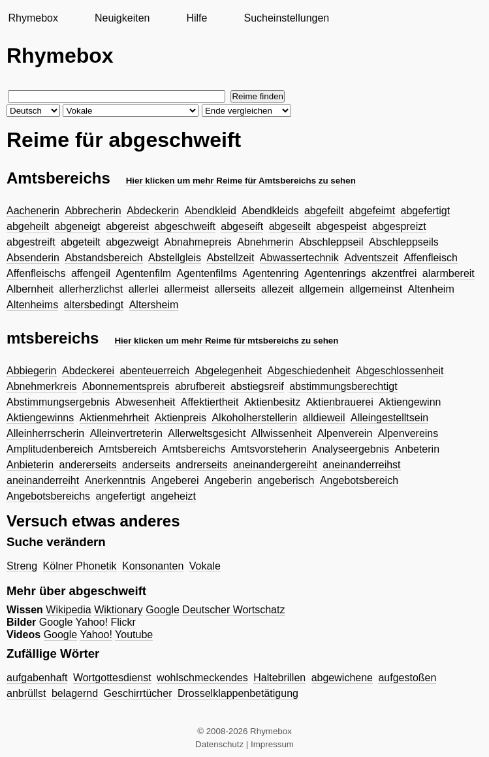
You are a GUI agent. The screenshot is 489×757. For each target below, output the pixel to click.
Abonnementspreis (125, 386)
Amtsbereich (128, 449)
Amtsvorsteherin (269, 449)
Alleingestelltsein (389, 417)
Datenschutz (219, 744)
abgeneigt (77, 226)
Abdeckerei (88, 370)
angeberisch (285, 480)
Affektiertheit (210, 402)
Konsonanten (152, 566)
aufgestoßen (407, 677)
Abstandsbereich (103, 257)
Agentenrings (335, 273)
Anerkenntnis (115, 480)
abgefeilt (324, 210)
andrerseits (201, 464)
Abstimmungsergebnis (58, 402)
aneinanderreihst (361, 464)
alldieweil (324, 417)
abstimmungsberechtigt (343, 386)
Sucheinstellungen (286, 18)
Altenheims (32, 304)
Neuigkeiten (122, 18)
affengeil (90, 273)
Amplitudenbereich (50, 449)
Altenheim (431, 289)
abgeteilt (81, 242)
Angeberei (175, 480)
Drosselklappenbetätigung (238, 693)
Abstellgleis (174, 257)
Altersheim (154, 304)
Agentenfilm (144, 273)
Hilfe (196, 18)
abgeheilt (28, 226)
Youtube (134, 634)
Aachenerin (33, 210)
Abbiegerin (32, 370)
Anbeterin (417, 449)
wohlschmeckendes (202, 677)
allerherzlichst (91, 289)
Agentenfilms (206, 273)
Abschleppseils (404, 242)
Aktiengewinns (40, 417)
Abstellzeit (230, 257)
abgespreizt (399, 226)
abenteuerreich (154, 370)
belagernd (75, 693)
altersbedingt (94, 304)
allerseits (234, 289)
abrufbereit (200, 386)
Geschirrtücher (138, 693)
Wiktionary (118, 609)
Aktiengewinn (410, 402)
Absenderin (33, 257)
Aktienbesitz (272, 402)
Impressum (272, 744)
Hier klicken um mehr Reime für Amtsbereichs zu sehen (241, 180)
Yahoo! (92, 622)
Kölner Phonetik (80, 566)
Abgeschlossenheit (399, 370)
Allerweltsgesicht (206, 433)
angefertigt (121, 496)
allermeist (186, 289)
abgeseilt (290, 226)
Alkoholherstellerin (254, 417)
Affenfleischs (36, 273)
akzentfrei (394, 273)
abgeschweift (184, 226)
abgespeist (341, 226)
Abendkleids (270, 210)
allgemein (321, 289)
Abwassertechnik (299, 257)
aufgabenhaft (37, 677)
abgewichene (342, 677)
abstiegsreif (257, 386)
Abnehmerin (265, 242)
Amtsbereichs (193, 449)
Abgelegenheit (228, 370)
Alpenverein (345, 433)
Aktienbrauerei (339, 402)
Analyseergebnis (350, 449)
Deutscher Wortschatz (233, 609)
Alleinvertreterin (126, 433)
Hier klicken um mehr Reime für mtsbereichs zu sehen (226, 341)
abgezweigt (132, 242)
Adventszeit (371, 257)
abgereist (127, 226)
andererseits (88, 464)
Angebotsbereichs (48, 496)
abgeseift (242, 226)
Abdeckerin (153, 210)
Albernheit (30, 289)
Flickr (123, 622)
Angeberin (228, 480)
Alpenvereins (408, 433)
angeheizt (173, 496)
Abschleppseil (331, 242)
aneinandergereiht (275, 464)
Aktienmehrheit (115, 417)
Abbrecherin (93, 210)
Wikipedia (68, 609)
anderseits (146, 464)
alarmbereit (448, 273)
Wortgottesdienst (112, 677)
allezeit (277, 289)
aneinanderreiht (43, 480)
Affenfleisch (430, 257)
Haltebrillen (279, 677)
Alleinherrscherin (45, 433)
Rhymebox (32, 18)
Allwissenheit (281, 433)
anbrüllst (26, 693)
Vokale (205, 566)
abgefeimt (372, 210)
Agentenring (270, 273)
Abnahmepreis (198, 242)
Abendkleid (210, 210)
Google (163, 609)
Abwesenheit (146, 402)
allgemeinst (375, 289)
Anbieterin (30, 464)
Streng (22, 566)
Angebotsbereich (359, 480)
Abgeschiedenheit (308, 370)
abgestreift (31, 242)
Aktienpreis (180, 417)
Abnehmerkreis (42, 386)
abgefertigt (425, 210)
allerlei (144, 289)
